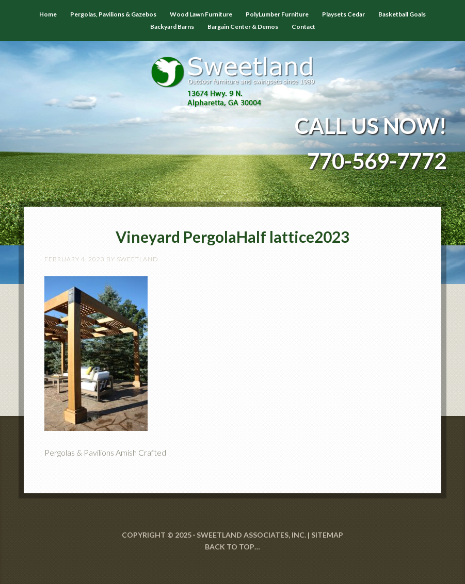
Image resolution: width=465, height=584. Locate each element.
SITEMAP (327, 534)
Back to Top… (232, 546)
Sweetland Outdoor (232, 74)
